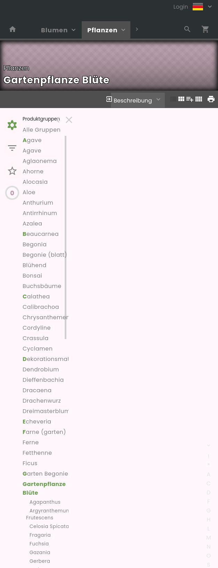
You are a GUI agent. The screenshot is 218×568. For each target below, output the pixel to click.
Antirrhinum (40, 213)
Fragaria (40, 535)
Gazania (40, 552)
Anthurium (38, 203)
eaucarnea (41, 234)
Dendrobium (41, 369)
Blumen (54, 30)
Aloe (29, 192)
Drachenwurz (42, 401)
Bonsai (32, 276)
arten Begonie (45, 474)
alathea (36, 297)
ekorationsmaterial (53, 359)
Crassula (36, 338)
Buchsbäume (42, 286)
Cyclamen (38, 349)
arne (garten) (44, 432)
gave (32, 140)
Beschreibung (133, 101)
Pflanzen (102, 30)
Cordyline (37, 328)
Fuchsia (39, 544)
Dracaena (37, 390)
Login (180, 7)
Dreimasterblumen (50, 411)
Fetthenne (37, 453)
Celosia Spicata (49, 526)
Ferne (31, 442)
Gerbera (40, 561)
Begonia (35, 244)
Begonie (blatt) (45, 255)
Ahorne (33, 171)
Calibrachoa (41, 307)
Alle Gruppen (41, 130)
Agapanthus (45, 502)
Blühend (35, 265)
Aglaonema (40, 161)
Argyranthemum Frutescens (48, 514)
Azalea (32, 224)
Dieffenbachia (43, 380)
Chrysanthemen (46, 317)
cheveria (37, 422)
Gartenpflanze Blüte (44, 488)
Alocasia (35, 182)
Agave (32, 151)
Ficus (30, 463)
